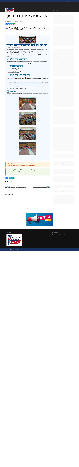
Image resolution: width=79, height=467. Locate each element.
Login (62, 249)
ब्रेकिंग (54, 10)
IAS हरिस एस (22, 21)
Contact (72, 249)
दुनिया (61, 10)
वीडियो (72, 10)
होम (51, 10)
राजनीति (68, 10)
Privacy (69, 249)
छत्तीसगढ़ (64, 10)
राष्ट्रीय (57, 10)
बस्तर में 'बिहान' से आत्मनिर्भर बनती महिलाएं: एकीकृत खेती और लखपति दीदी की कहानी (22, 165)
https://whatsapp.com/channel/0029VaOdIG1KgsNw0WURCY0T (21, 173)
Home (65, 249)
